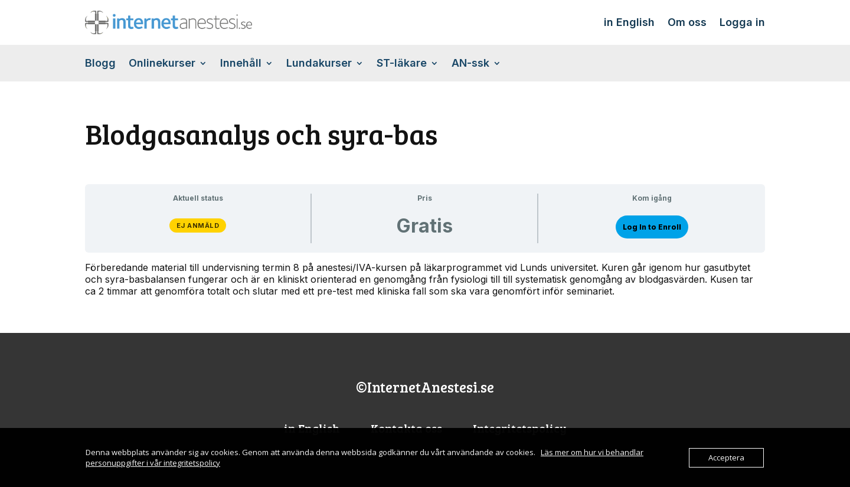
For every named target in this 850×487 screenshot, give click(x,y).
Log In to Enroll (652, 227)
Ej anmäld (198, 225)
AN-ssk (470, 64)
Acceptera (726, 457)
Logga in (742, 22)
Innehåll (240, 64)
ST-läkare (402, 64)
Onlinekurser (162, 64)
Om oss (687, 22)
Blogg (100, 64)
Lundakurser (319, 64)
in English (629, 22)
